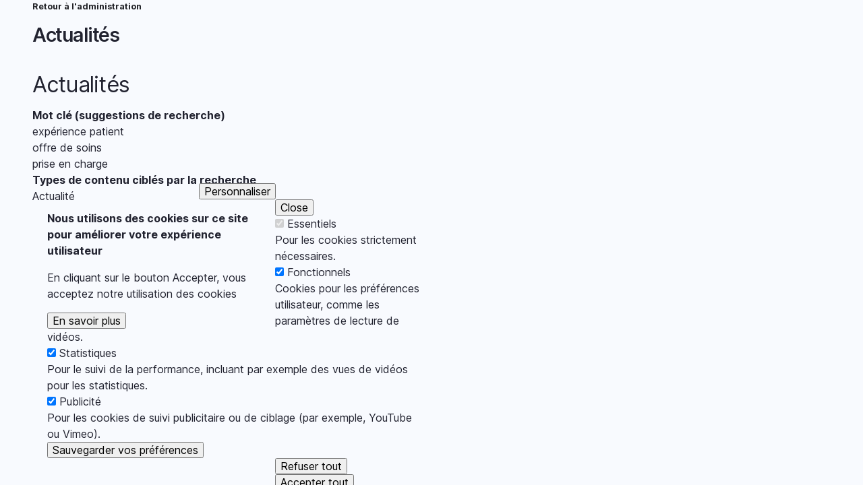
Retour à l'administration (87, 6)
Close (294, 230)
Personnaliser (237, 214)
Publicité (80, 424)
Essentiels (311, 246)
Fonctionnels (319, 295)
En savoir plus (87, 343)
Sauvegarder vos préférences (125, 473)
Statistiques (88, 376)
